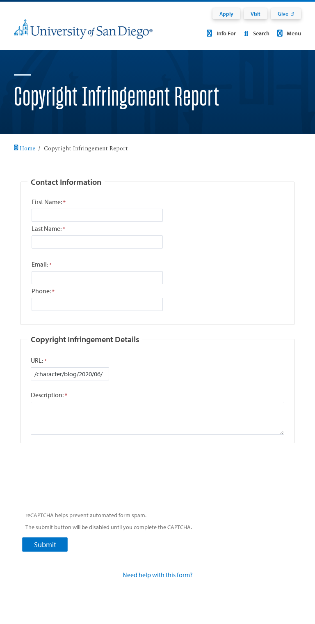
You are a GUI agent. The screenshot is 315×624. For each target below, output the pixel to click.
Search (255, 33)
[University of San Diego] (83, 34)
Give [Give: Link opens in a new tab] (283, 13)
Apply (226, 13)
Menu (288, 33)
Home (24, 148)
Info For (220, 33)
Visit (255, 13)
